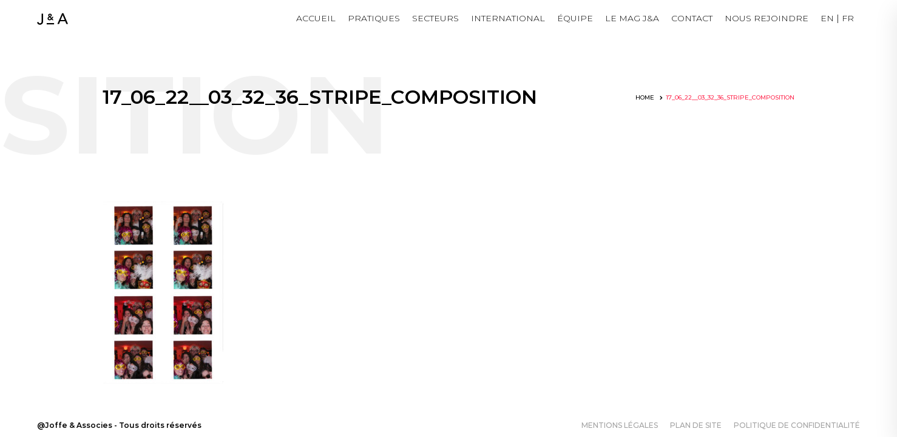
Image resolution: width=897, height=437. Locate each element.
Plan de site (696, 425)
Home (644, 97)
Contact (692, 18)
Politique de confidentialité (797, 425)
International (508, 18)
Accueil (316, 18)
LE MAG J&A (632, 18)
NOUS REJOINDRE (766, 18)
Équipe (575, 18)
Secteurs (435, 18)
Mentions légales (619, 425)
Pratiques (374, 18)
